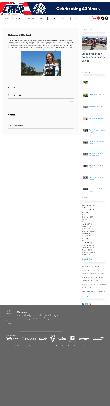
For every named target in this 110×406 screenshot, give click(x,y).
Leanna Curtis (99, 277)
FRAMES (9, 313)
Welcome (94, 291)
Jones (102, 274)
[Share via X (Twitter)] (14, 95)
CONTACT (9, 323)
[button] (18, 18)
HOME (8, 311)
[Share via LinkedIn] (20, 95)
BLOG (8, 326)
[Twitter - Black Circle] (102, 18)
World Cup (102, 291)
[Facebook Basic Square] (83, 304)
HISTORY (9, 316)
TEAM (8, 321)
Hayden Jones (94, 274)
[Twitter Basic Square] (86, 304)
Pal (83, 288)
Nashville (103, 284)
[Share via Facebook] (9, 95)
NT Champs (94, 284)
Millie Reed (11, 88)
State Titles (96, 288)
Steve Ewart (86, 291)
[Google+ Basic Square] (90, 304)
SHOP (8, 318)
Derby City (96, 270)
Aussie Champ (86, 270)
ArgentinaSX (96, 267)
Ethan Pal (85, 274)
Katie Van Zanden (87, 277)
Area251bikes (86, 267)
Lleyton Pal (85, 281)
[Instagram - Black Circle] (106, 18)
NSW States (85, 284)
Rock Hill (88, 288)
